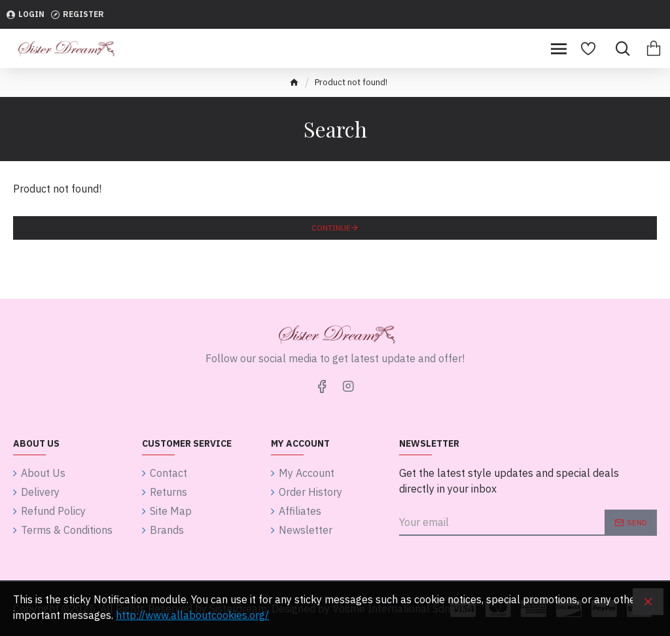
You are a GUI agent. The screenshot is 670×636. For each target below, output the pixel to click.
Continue (331, 228)
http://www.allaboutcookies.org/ (192, 615)
